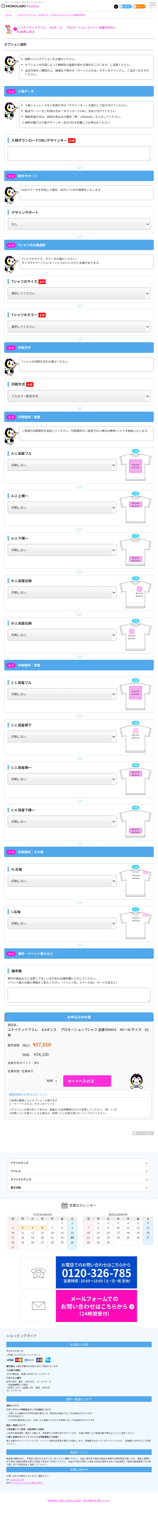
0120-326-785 (17, 1479)
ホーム (8, 14)
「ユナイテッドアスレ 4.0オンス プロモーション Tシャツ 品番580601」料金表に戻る (67, 29)
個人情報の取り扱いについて (97, 1500)
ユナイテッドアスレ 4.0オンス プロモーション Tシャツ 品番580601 (51, 14)
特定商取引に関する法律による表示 (64, 1500)
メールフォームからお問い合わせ (27, 1482)
